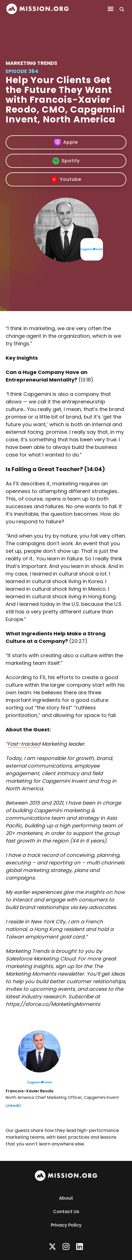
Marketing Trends (31, 63)
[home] (37, 9)
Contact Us (66, 1211)
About (66, 1198)
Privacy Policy (66, 1225)
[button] (110, 8)
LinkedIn (13, 1105)
